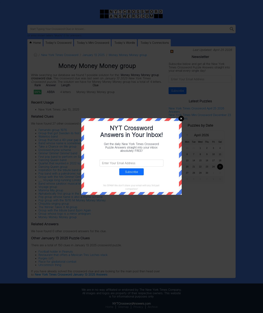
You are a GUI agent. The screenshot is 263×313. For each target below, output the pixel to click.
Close (181, 118)
